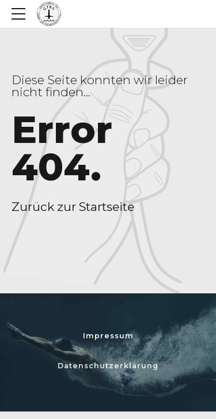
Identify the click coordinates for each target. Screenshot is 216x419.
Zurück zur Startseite (73, 206)
